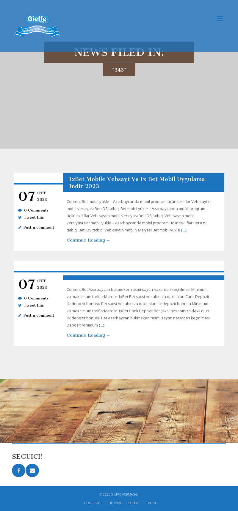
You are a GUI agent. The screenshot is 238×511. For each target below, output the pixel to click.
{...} (184, 230)
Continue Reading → (88, 240)
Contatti (152, 503)
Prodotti (133, 503)
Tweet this (34, 217)
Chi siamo (114, 503)
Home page (93, 503)
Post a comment (39, 227)
